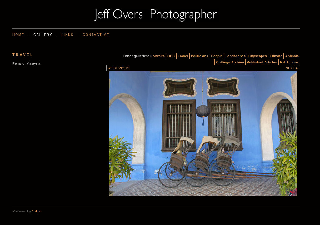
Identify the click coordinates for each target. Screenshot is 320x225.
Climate (276, 56)
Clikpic (37, 211)
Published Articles (262, 62)
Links (68, 35)
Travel (183, 56)
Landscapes (235, 56)
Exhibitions (289, 62)
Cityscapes (257, 56)
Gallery (42, 35)
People (217, 56)
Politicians (199, 56)
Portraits (157, 56)
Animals (292, 56)
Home (18, 35)
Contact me (96, 35)
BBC (171, 56)
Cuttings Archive (230, 62)
